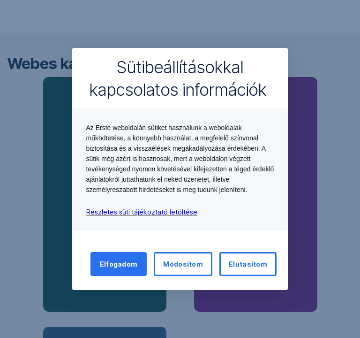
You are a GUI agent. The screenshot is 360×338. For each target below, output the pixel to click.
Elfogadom (119, 264)
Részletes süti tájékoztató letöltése (141, 212)
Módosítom (183, 264)
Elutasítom (248, 264)
